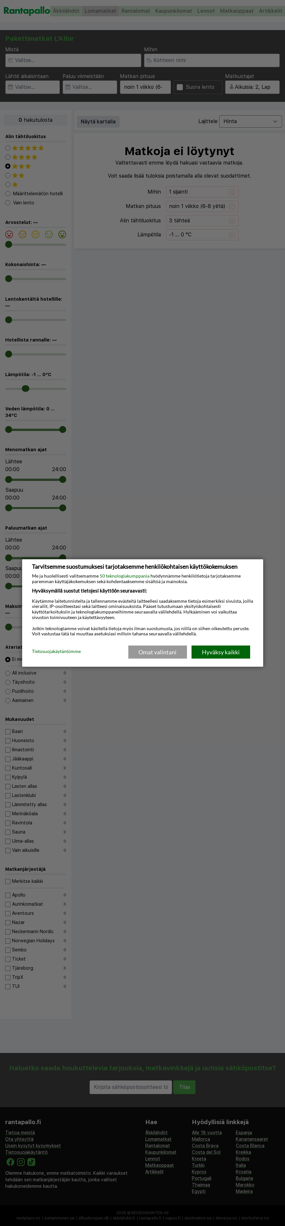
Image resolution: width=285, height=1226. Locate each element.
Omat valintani (157, 652)
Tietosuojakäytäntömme (56, 651)
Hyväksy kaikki (221, 652)
